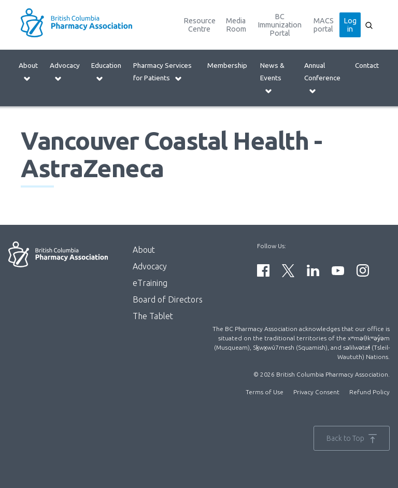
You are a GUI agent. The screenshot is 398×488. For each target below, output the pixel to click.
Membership (227, 65)
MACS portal (324, 25)
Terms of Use (264, 392)
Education (106, 71)
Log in (350, 25)
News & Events (272, 78)
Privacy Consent (316, 392)
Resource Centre (199, 25)
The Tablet (153, 316)
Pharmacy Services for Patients (162, 71)
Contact (367, 65)
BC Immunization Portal (280, 24)
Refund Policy (369, 392)
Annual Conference (322, 78)
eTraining (150, 283)
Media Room (236, 25)
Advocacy (65, 71)
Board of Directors (168, 299)
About (28, 71)
